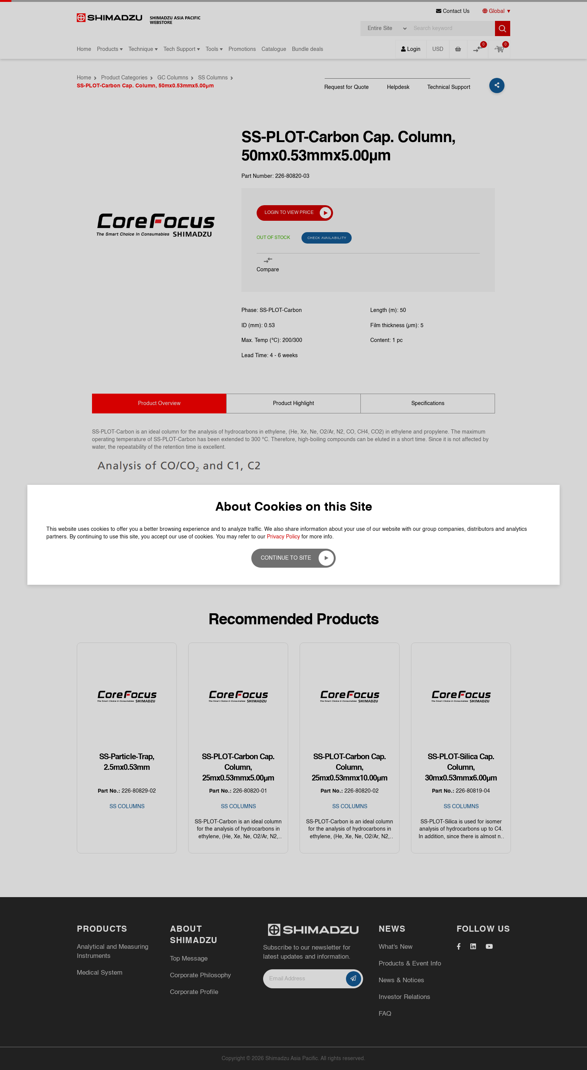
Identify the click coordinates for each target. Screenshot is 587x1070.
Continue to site (286, 558)
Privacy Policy (283, 537)
